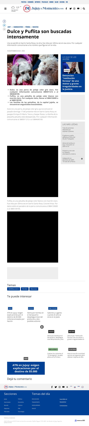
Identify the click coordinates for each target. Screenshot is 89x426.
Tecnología (21, 411)
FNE (67, 2)
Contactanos (63, 405)
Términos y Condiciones (9, 417)
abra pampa (71, 331)
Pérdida (24, 289)
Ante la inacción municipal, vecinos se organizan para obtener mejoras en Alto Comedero (76, 356)
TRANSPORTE (36, 402)
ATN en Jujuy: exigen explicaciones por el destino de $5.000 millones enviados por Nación (16, 317)
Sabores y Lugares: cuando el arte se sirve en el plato (54, 315)
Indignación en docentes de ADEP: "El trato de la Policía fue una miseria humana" (68, 161)
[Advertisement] (33, 273)
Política (23, 2)
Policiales (45, 2)
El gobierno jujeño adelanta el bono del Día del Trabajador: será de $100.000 (68, 138)
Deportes (37, 2)
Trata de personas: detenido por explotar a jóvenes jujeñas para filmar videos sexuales (68, 131)
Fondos (10, 308)
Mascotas (34, 289)
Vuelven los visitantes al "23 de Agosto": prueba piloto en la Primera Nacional (55, 356)
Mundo (51, 2)
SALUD (34, 408)
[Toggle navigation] (5, 8)
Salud (56, 2)
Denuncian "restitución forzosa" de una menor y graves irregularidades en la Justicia (72, 82)
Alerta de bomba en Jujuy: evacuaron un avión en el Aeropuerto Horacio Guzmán (68, 146)
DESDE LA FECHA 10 (53, 349)
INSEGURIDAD (36, 405)
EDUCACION (35, 399)
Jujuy (5, 399)
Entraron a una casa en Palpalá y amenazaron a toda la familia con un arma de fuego (69, 154)
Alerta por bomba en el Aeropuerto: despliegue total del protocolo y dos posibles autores (35, 317)
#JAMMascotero (13, 289)
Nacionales (7, 402)
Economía (31, 2)
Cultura (62, 2)
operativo (31, 308)
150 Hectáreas (72, 349)
